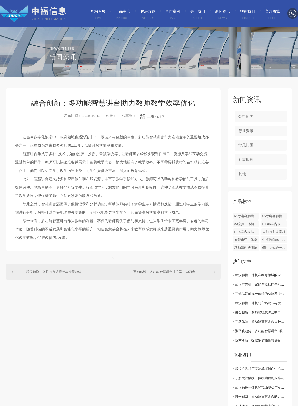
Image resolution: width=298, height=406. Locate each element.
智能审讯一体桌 (245, 240)
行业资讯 (245, 131)
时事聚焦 (245, 160)
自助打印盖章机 (274, 232)
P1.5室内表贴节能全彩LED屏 (246, 232)
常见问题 (245, 145)
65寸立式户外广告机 (274, 248)
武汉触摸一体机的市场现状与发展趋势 (53, 272)
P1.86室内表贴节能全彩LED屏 (274, 224)
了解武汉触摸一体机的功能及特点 (259, 294)
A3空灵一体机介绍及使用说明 (246, 224)
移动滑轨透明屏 (245, 248)
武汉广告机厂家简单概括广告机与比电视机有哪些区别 (261, 284)
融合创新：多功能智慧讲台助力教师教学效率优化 (261, 312)
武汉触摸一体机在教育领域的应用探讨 (261, 275)
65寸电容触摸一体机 (246, 216)
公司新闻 (245, 116)
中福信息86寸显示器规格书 (274, 240)
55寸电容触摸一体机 (274, 216)
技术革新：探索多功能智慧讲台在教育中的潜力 (261, 340)
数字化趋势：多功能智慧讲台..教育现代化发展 (261, 331)
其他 (242, 174)
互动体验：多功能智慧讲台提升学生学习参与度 (167, 272)
